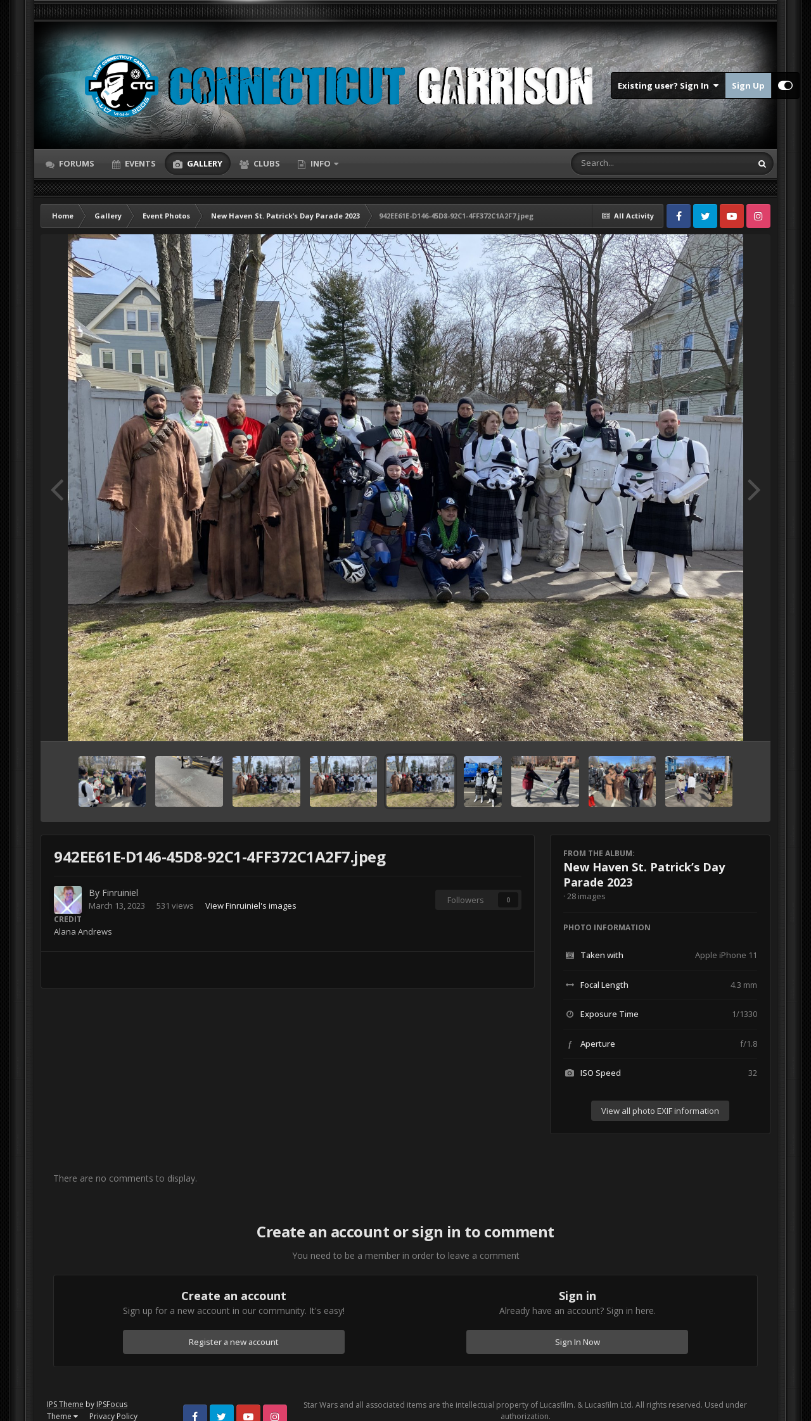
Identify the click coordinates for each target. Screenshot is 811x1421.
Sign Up (748, 85)
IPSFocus (111, 1404)
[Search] (628, 163)
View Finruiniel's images (251, 905)
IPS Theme (65, 1404)
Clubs (266, 163)
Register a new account (234, 1342)
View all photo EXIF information (660, 1110)
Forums (75, 163)
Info (321, 163)
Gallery (203, 163)
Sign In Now (577, 1342)
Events (139, 163)
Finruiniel (120, 893)
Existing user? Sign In (668, 85)
